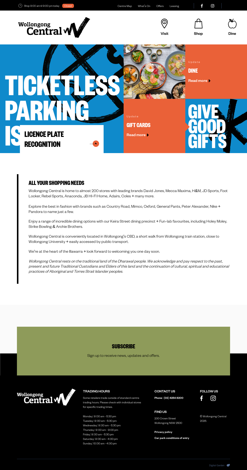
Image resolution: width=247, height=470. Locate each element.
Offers (160, 6)
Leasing (174, 6)
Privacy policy (163, 432)
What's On (144, 6)
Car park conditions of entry (171, 438)
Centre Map (125, 6)
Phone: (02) (168, 398)
